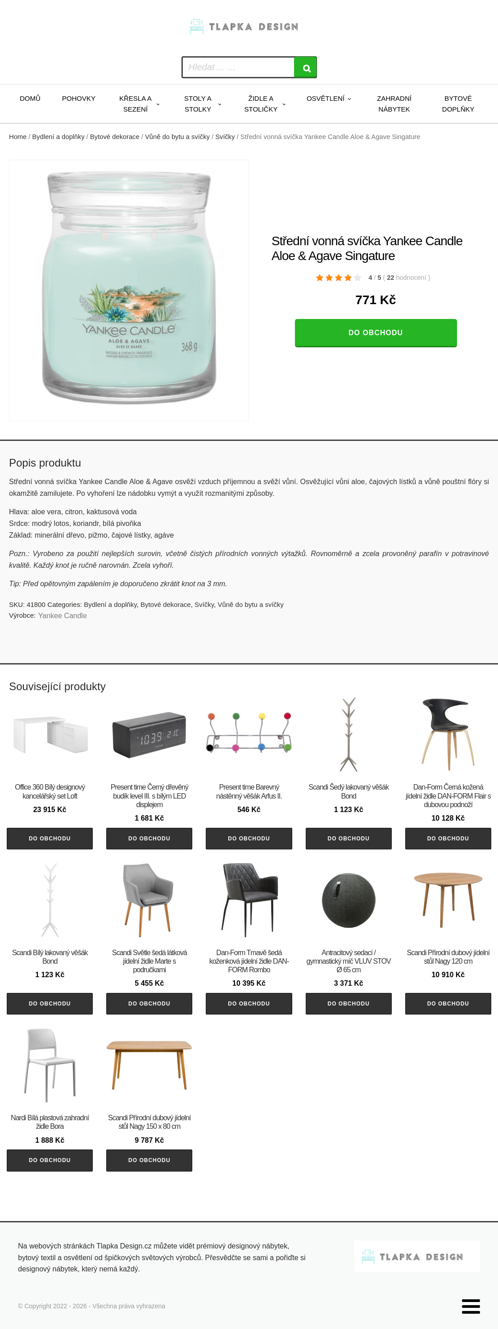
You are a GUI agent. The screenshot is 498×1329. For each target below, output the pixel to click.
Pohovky (78, 98)
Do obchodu (376, 333)
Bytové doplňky (458, 103)
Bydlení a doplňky (58, 136)
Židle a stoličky (260, 103)
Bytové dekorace (115, 136)
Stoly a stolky (198, 103)
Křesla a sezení (135, 103)
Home (18, 136)
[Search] (305, 67)
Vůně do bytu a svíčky (177, 136)
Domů (30, 98)
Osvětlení (325, 98)
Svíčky (225, 136)
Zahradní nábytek (394, 103)
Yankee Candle (62, 616)
